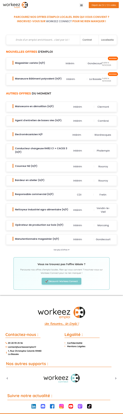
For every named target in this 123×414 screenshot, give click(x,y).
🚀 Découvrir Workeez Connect (61, 273)
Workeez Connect (59, 21)
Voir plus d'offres (61, 242)
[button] (81, 5)
